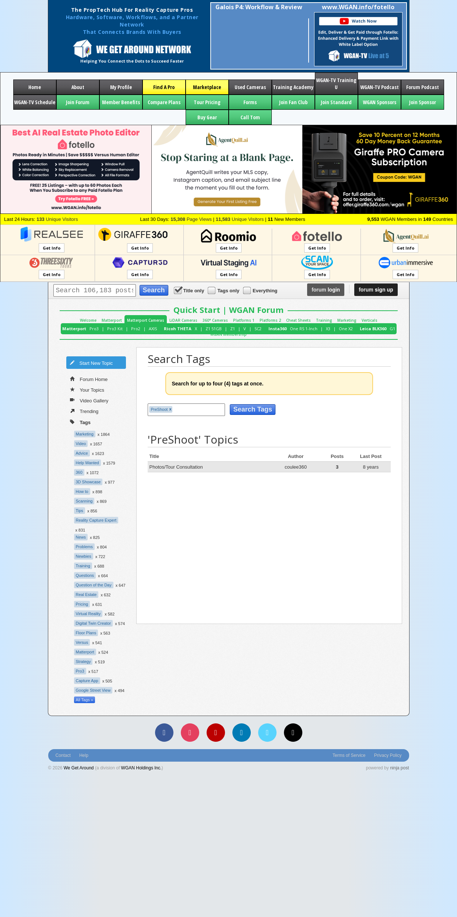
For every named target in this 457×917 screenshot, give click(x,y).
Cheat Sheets (298, 320)
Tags (80, 421)
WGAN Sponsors (379, 102)
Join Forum (77, 102)
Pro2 (135, 328)
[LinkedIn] (241, 732)
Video (81, 443)
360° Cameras (215, 320)
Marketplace (207, 87)
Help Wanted (87, 463)
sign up (376, 290)
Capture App (87, 680)
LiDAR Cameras (183, 320)
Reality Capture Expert (96, 520)
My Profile (121, 87)
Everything (260, 290)
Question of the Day (94, 585)
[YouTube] (216, 732)
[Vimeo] (267, 732)
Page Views (191, 219)
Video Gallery (89, 400)
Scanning (84, 501)
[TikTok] (293, 732)
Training (324, 320)
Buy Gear (207, 117)
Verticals (369, 320)
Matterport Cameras (145, 320)
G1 (392, 328)
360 (79, 472)
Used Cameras (250, 87)
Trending (84, 411)
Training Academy (293, 87)
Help (83, 755)
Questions (85, 575)
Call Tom (250, 117)
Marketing (346, 320)
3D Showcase (88, 482)
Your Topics (87, 389)
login (326, 290)
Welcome (88, 320)
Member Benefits (121, 102)
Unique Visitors (57, 219)
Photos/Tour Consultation (176, 467)
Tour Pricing (207, 102)
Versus (82, 642)
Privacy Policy (388, 755)
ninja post (399, 767)
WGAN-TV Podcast (379, 87)
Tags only (224, 290)
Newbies (83, 556)
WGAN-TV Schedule (34, 102)
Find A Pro (164, 87)
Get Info (51, 248)
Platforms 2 (270, 320)
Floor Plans (86, 633)
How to (82, 491)
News (81, 537)
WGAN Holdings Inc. (141, 767)
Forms (250, 102)
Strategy (83, 661)
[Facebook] (164, 732)
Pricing (82, 604)
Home (34, 87)
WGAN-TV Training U (336, 84)
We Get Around (79, 767)
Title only (189, 290)
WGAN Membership (228, 334)
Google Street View (93, 690)
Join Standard (336, 102)
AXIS (153, 328)
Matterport (112, 320)
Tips (79, 510)
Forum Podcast (422, 87)
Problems (84, 546)
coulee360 (296, 467)
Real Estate (86, 594)
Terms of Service (349, 755)
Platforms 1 (243, 320)
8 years (371, 467)
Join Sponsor (422, 102)
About (77, 87)
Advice (82, 453)
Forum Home (89, 378)
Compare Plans (164, 102)
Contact (63, 755)
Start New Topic (91, 362)
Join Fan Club (293, 102)
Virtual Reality (88, 613)
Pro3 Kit (115, 328)
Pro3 (94, 328)
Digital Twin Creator (93, 623)
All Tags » (85, 700)
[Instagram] (190, 732)
